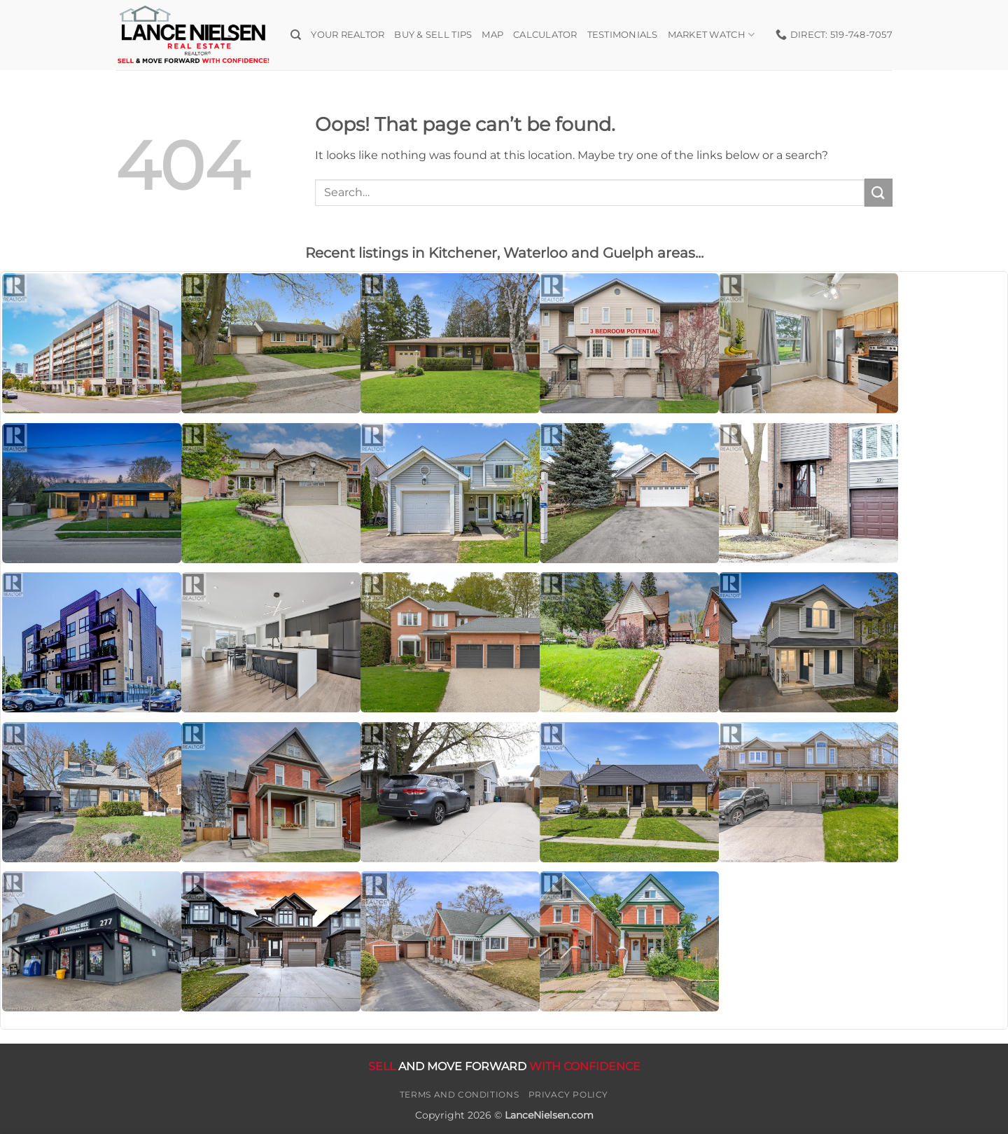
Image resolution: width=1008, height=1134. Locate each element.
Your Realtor (347, 34)
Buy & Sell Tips (433, 34)
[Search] (295, 35)
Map (492, 34)
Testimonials (622, 34)
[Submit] (878, 192)
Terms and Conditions (459, 1094)
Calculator (545, 34)
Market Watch (711, 34)
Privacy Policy (568, 1094)
